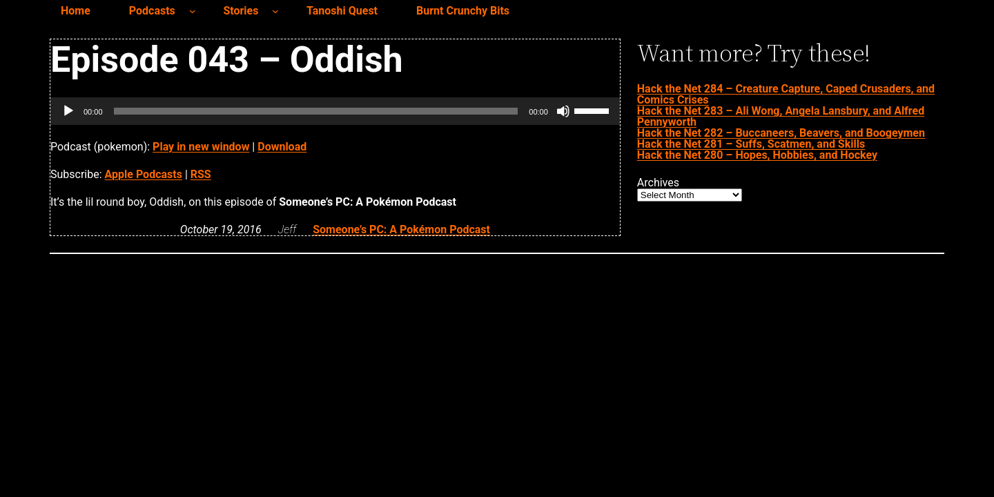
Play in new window (201, 146)
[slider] (316, 111)
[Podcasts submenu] (192, 11)
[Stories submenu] (275, 11)
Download (281, 146)
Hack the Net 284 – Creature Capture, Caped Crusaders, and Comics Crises (786, 94)
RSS (201, 174)
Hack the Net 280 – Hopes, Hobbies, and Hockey (757, 155)
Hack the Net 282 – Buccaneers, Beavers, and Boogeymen (781, 132)
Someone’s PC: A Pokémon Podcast (401, 229)
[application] (335, 111)
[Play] (68, 111)
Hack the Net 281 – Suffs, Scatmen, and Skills (751, 143)
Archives (658, 182)
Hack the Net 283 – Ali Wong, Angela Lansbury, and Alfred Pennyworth (780, 116)
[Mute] (563, 111)
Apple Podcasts (143, 174)
